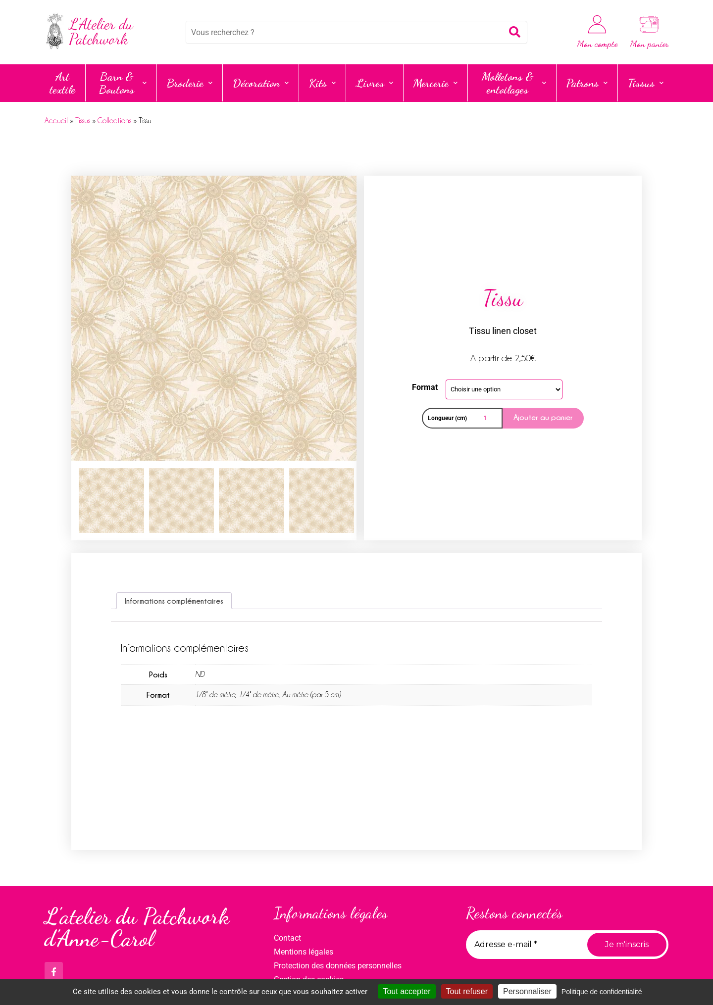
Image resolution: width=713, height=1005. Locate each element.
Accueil (56, 121)
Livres (374, 83)
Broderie (189, 83)
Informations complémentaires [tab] (174, 601)
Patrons (587, 83)
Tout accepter (406, 991)
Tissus (645, 83)
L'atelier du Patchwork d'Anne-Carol (137, 927)
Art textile (62, 83)
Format (425, 387)
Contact (287, 938)
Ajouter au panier (543, 417)
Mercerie (435, 83)
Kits (322, 83)
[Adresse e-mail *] (522, 945)
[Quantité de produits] (487, 418)
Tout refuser (467, 991)
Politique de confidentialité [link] (601, 992)
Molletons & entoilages (514, 83)
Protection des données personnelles (338, 965)
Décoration (261, 83)
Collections (114, 121)
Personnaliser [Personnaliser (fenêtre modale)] (527, 991)
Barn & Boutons (123, 83)
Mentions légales (303, 952)
